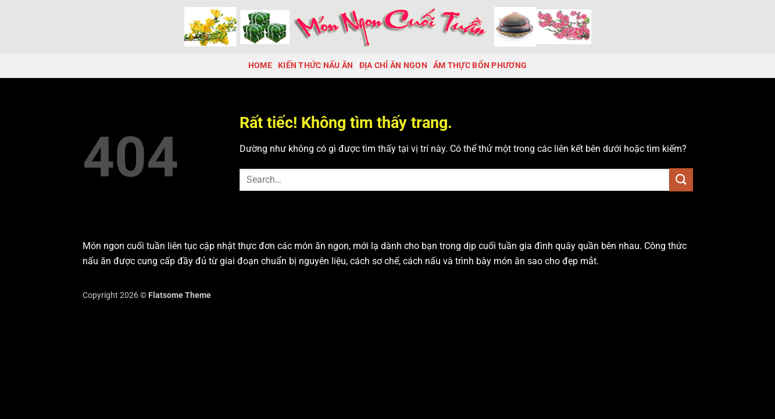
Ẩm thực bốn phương (480, 65)
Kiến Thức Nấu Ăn (315, 65)
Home (260, 65)
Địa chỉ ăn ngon (393, 65)
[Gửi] (680, 179)
